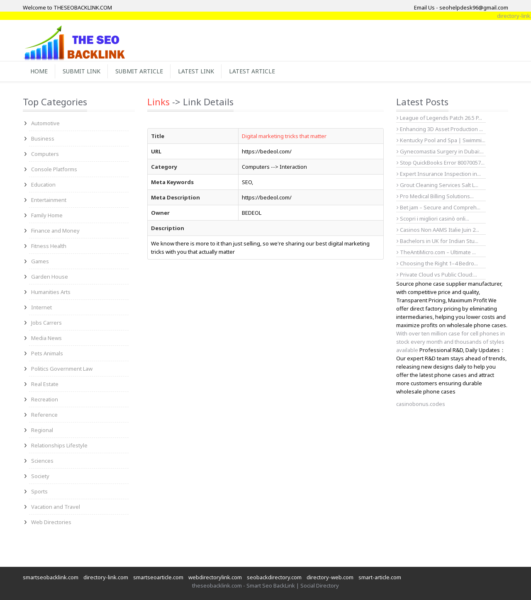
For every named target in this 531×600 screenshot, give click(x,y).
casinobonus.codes (420, 404)
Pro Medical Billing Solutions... (435, 196)
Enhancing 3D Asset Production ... (440, 129)
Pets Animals (47, 353)
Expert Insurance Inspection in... (439, 173)
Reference (44, 414)
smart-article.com (379, 577)
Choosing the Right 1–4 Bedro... (437, 263)
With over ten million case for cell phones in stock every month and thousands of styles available (450, 342)
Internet (41, 307)
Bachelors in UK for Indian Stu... (437, 241)
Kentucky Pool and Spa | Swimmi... (441, 140)
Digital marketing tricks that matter (284, 136)
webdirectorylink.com (215, 577)
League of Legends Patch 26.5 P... (439, 117)
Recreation (44, 399)
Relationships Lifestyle (59, 445)
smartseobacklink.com (50, 577)
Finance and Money (55, 230)
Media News (46, 338)
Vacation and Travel (55, 506)
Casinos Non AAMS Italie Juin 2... (438, 229)
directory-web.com (330, 577)
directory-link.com (105, 577)
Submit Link (81, 71)
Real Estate (44, 384)
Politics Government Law (62, 368)
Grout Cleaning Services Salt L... (437, 185)
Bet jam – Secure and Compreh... (438, 207)
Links (158, 101)
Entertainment (48, 200)
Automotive (45, 123)
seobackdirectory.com (274, 577)
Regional (42, 430)
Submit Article (139, 71)
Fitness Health (48, 246)
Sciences (42, 460)
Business (42, 138)
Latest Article (252, 71)
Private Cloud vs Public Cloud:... (437, 274)
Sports (39, 491)
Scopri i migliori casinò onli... (433, 218)
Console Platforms (54, 169)
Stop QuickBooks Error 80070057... (441, 162)
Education (43, 184)
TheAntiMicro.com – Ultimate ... (436, 252)
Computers (45, 154)
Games (40, 261)
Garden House (49, 276)
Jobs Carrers (46, 322)
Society (40, 476)
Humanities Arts (51, 292)
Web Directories (51, 522)
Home (39, 71)
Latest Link (196, 71)
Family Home (47, 215)
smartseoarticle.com (158, 577)
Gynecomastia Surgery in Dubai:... (440, 151)
